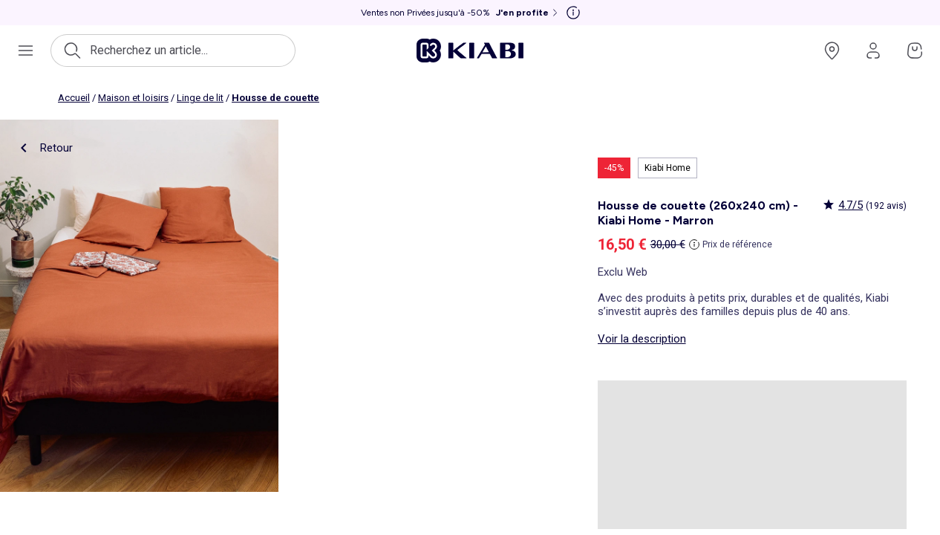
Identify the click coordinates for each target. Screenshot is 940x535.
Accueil (74, 97)
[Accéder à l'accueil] (470, 50)
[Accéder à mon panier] (914, 50)
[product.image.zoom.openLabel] (139, 306)
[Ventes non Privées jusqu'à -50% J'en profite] (461, 12)
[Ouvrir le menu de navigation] (25, 50)
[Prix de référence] (730, 244)
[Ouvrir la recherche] (173, 50)
